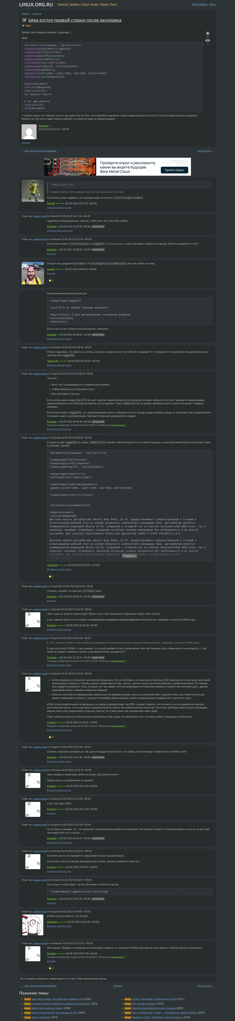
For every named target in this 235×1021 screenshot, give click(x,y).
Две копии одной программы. (41, 151)
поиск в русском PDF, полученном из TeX (54, 1012)
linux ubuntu (204, 151)
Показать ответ (55, 208)
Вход (213, 4)
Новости (63, 4)
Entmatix (43, 126)
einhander (52, 922)
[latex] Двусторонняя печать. (47, 1008)
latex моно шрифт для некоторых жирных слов (57, 999)
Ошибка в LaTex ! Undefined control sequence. (157, 1017)
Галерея (74, 4)
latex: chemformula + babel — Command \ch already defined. (164, 1012)
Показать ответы (55, 231)
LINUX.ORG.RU (36, 4)
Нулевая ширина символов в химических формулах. (61, 1003)
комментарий (40, 216)
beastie (51, 269)
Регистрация (199, 4)
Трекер (104, 4)
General (37, 13)
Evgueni (51, 625)
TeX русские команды (144, 1003)
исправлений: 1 (118, 425)
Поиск (113, 4)
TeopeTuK (52, 361)
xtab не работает (41, 1017)
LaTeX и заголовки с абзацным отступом (154, 999)
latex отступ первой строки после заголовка (74, 20)
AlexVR (51, 203)
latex (28, 25)
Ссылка (25, 143)
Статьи (85, 4)
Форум (94, 4)
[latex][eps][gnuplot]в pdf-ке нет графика (154, 1008)
